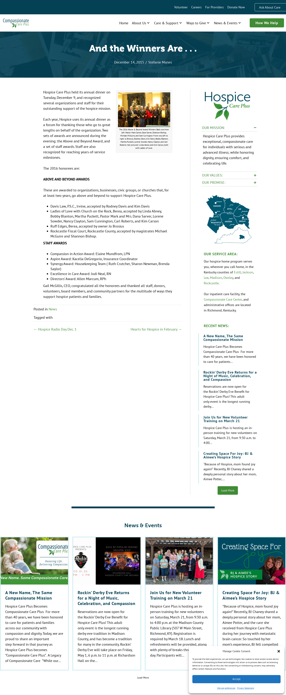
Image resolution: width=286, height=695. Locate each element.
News (53, 309)
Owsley (228, 277)
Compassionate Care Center (223, 299)
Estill (237, 272)
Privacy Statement (245, 688)
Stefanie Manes (160, 62)
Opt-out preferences (226, 688)
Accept (236, 679)
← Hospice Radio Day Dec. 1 (55, 329)
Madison (216, 277)
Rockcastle (211, 283)
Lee (206, 277)
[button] (279, 651)
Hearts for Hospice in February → (156, 329)
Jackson (247, 272)
